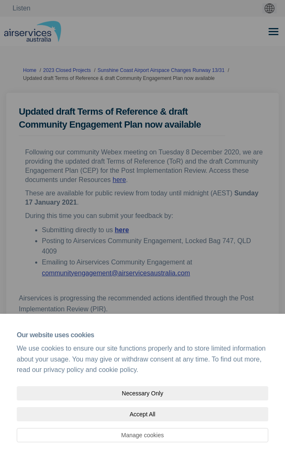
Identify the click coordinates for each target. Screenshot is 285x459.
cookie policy (117, 369)
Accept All (142, 414)
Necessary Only (142, 393)
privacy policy (64, 369)
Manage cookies (142, 435)
